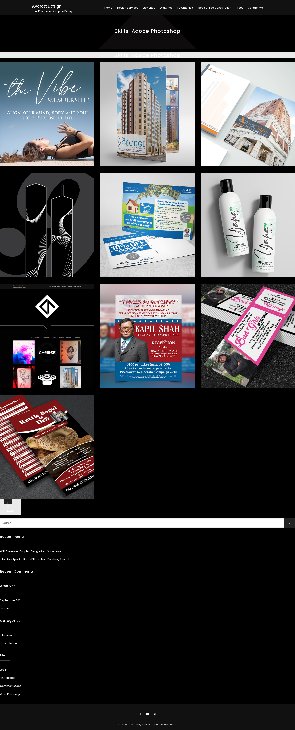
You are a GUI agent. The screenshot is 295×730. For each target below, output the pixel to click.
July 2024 (6, 608)
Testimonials (185, 8)
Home (108, 8)
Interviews (6, 635)
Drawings (166, 8)
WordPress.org (10, 694)
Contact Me (255, 8)
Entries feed (8, 678)
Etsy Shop (149, 8)
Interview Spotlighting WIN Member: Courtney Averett (34, 559)
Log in (3, 670)
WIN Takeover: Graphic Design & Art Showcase (30, 551)
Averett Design (47, 6)
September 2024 (11, 600)
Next (10, 511)
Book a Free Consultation (214, 8)
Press (239, 8)
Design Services (127, 8)
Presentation (8, 643)
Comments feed (11, 686)
